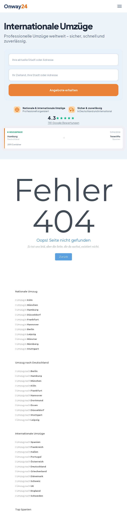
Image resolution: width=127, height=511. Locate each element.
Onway (15, 6)
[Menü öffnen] (119, 6)
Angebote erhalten (63, 90)
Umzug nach (27, 371)
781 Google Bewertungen (63, 123)
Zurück (63, 257)
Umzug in (25, 300)
